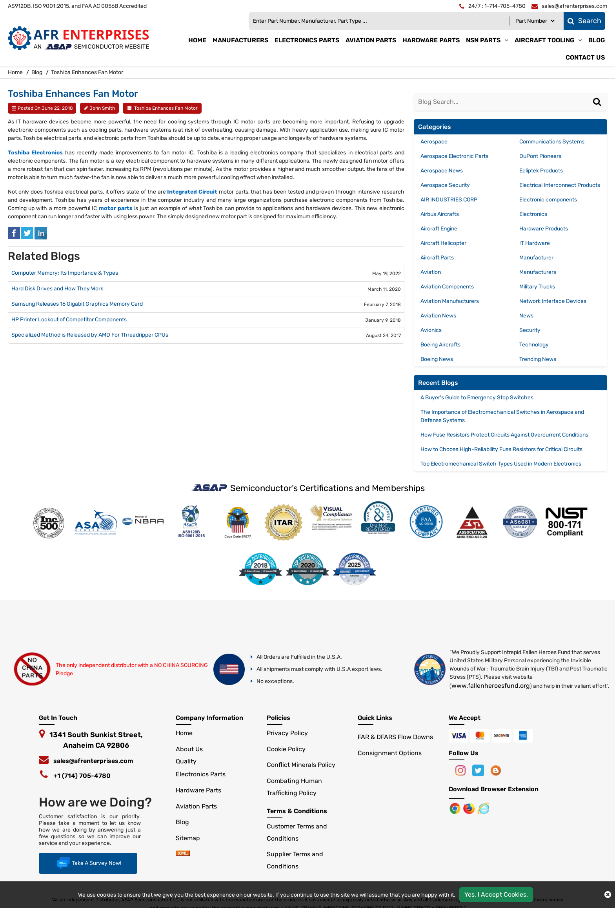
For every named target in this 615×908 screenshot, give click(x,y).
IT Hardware (534, 243)
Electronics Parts (307, 40)
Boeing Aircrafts (440, 344)
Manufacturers (240, 40)
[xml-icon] (183, 853)
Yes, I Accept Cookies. (496, 894)
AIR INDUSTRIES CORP (448, 199)
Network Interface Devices (552, 301)
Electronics (533, 214)
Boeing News (436, 359)
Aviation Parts (371, 40)
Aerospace (434, 141)
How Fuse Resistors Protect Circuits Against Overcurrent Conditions (504, 434)
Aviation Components (447, 286)
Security (529, 330)
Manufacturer (536, 257)
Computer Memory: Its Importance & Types (64, 273)
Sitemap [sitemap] (191, 838)
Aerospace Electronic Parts (454, 156)
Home (197, 40)
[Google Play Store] (470, 808)
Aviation (430, 272)
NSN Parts (483, 40)
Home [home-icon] (16, 72)
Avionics (431, 330)
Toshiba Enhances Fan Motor (166, 108)
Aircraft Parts (437, 257)
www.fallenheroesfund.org (490, 685)
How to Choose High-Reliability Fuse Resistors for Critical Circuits (501, 449)
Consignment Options (390, 753)
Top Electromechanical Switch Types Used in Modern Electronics (500, 463)
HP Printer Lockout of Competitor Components (69, 320)
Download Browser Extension (494, 789)
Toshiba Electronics (35, 152)
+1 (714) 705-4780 (82, 775)
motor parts (116, 208)
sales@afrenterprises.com (93, 761)
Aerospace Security (445, 185)
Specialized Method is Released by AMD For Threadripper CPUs (89, 335)
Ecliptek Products (541, 170)
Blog (596, 40)
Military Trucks (537, 286)
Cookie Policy (286, 749)
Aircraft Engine (438, 228)
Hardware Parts (431, 40)
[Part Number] (535, 20)
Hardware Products (543, 228)
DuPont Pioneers (540, 156)
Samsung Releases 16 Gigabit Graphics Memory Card (77, 304)
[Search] (598, 109)
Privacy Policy (287, 733)
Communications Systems (551, 141)
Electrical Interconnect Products (559, 185)
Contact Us (585, 57)
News (526, 315)
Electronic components (548, 199)
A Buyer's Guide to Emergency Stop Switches (476, 397)
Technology (534, 344)
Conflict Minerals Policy (301, 764)
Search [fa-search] (584, 20)
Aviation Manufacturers (449, 301)
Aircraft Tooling (544, 40)
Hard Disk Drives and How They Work (57, 289)
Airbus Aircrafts (439, 214)
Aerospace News (441, 170)
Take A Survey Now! (88, 863)
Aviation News (438, 315)
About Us (189, 749)
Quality (186, 761)
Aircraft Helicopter (443, 243)
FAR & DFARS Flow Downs (395, 737)
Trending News (537, 359)
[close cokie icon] (607, 895)
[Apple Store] (456, 808)
